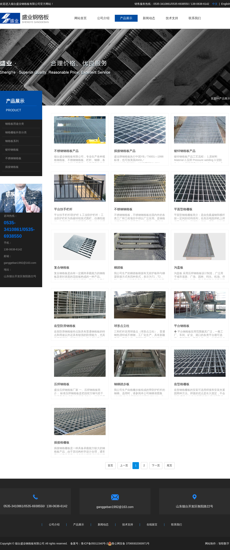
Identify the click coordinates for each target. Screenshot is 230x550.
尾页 (169, 465)
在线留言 (152, 524)
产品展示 (126, 18)
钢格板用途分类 (14, 123)
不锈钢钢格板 (13, 158)
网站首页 (80, 18)
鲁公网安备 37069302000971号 (129, 543)
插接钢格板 (12, 166)
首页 (213, 98)
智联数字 (224, 543)
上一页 (124, 465)
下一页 (156, 465)
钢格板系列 (12, 141)
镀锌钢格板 (12, 149)
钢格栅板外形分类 (16, 132)
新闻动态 (149, 18)
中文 (215, 3)
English (225, 3)
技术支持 (172, 18)
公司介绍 (103, 18)
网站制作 (210, 543)
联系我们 (195, 18)
